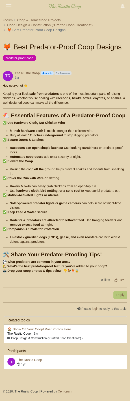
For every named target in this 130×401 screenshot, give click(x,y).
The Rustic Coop (19, 333)
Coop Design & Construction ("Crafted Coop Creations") (46, 338)
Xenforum (65, 391)
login (95, 308)
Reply (120, 295)
